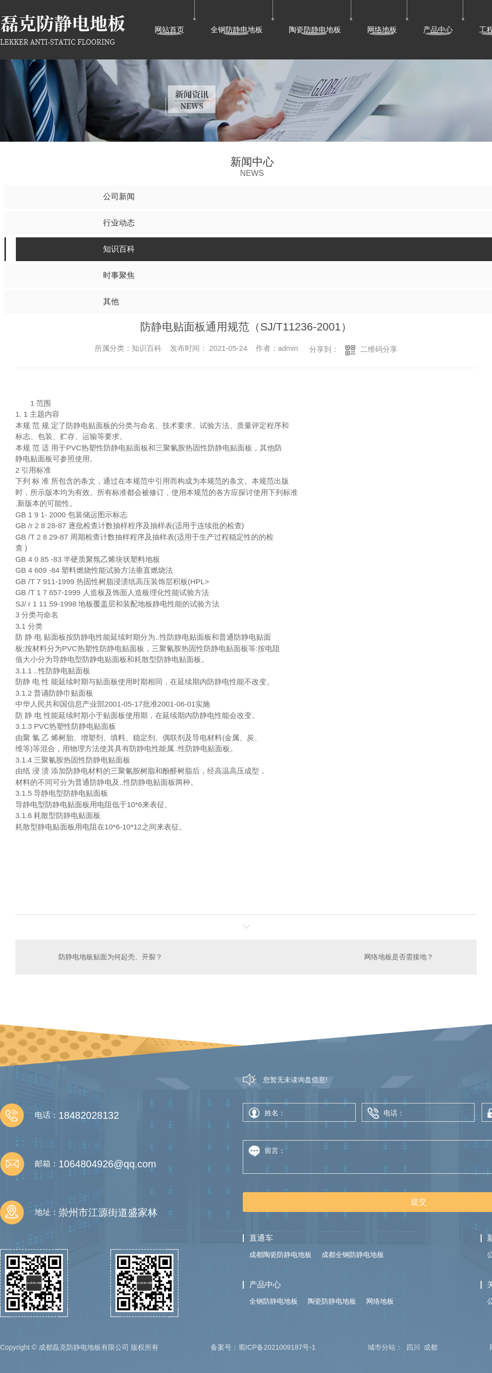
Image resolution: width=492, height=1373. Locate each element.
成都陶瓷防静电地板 (280, 1255)
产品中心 (438, 29)
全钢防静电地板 (237, 29)
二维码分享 (378, 349)
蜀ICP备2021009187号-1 (277, 1347)
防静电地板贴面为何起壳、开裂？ (110, 957)
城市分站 (381, 1347)
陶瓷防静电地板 (315, 29)
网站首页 (169, 29)
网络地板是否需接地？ (399, 957)
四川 (413, 1347)
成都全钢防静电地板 (353, 1255)
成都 (430, 1347)
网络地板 (382, 29)
